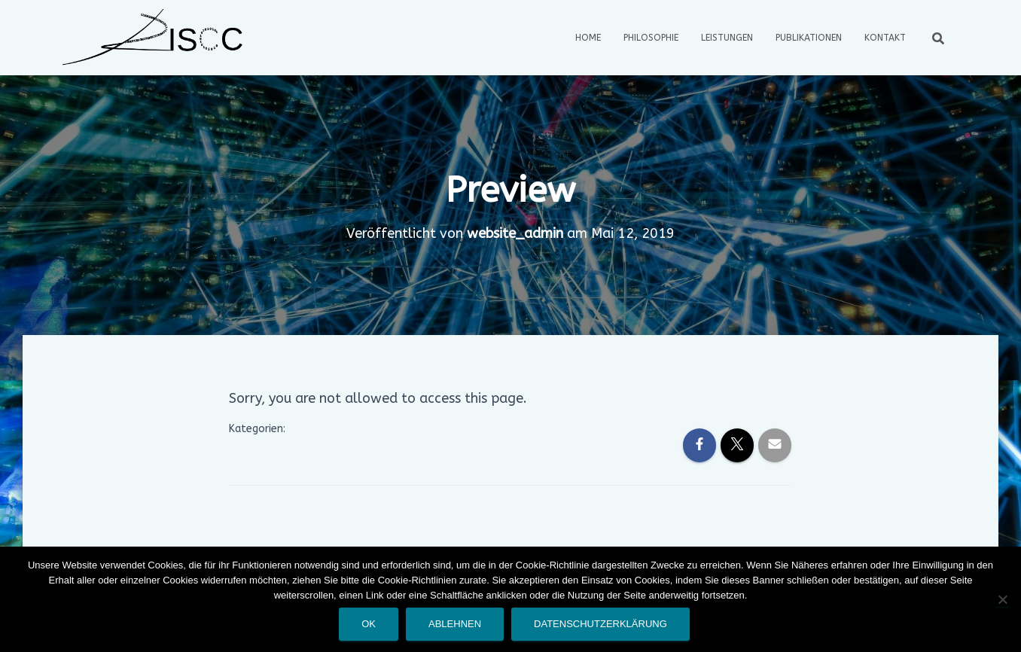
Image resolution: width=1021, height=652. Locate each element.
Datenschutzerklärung (600, 623)
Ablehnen (454, 623)
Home (588, 37)
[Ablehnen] (1002, 599)
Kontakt (885, 37)
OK (368, 623)
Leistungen (727, 37)
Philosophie (650, 37)
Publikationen (809, 37)
